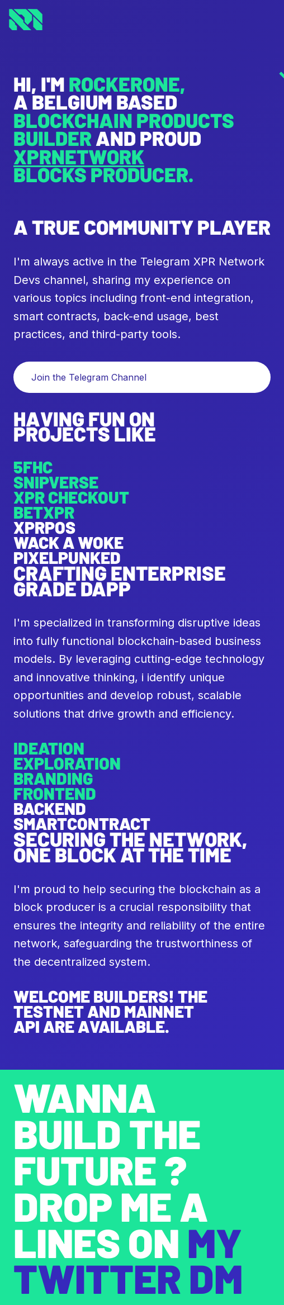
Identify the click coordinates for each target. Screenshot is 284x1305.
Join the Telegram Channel (88, 377)
